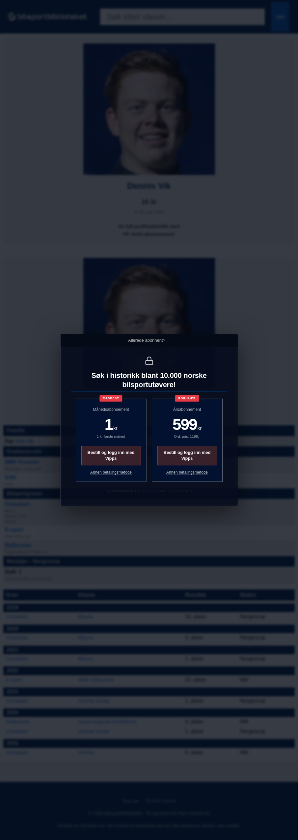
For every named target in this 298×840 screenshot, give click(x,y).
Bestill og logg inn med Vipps (111, 455)
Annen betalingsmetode (111, 472)
